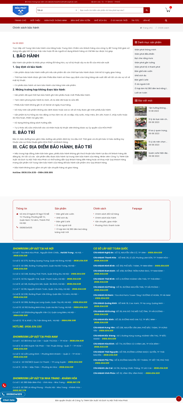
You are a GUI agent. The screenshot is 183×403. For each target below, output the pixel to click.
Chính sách (163, 27)
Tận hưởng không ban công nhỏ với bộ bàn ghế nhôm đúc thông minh (158, 108)
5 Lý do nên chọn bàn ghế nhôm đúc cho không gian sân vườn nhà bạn (158, 141)
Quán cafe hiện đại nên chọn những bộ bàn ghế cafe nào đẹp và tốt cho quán (158, 153)
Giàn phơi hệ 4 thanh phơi (147, 66)
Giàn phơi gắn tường (145, 62)
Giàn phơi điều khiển (144, 54)
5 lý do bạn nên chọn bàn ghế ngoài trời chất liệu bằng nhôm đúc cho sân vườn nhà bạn (158, 119)
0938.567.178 (73, 382)
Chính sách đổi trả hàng (107, 214)
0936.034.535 (20, 255)
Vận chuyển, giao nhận (106, 221)
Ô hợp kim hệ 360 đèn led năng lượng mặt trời (151, 88)
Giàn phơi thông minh (145, 49)
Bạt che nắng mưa (144, 58)
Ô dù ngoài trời (142, 84)
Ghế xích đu (140, 75)
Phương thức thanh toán (107, 225)
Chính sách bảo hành (105, 217)
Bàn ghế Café (141, 79)
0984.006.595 (20, 315)
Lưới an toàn (141, 92)
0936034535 (26, 227)
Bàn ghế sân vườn (143, 71)
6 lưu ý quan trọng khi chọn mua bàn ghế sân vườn (158, 130)
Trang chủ (146, 27)
